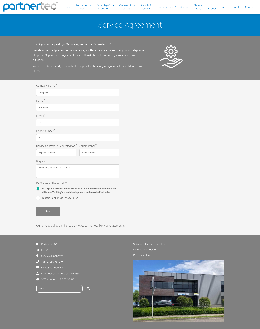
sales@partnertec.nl (52, 267)
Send (48, 211)
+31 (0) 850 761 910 (52, 261)
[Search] (88, 289)
